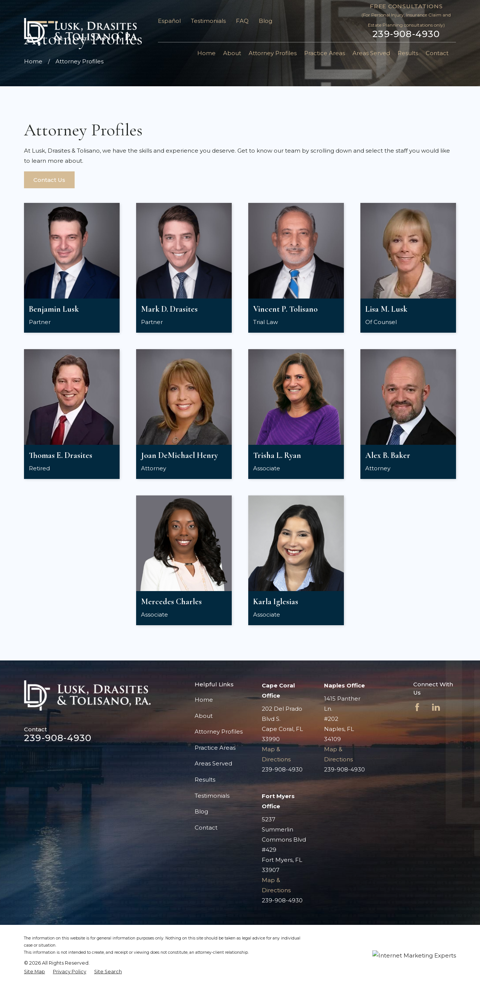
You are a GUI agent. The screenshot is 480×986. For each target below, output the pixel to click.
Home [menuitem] (206, 53)
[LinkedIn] (436, 707)
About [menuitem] (232, 53)
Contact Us (49, 179)
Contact (206, 827)
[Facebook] (417, 707)
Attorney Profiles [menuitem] (273, 53)
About (204, 715)
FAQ (242, 20)
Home (204, 699)
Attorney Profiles (219, 731)
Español (169, 20)
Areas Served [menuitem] (371, 53)
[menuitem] (34, 972)
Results (205, 779)
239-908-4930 (406, 34)
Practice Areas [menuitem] (324, 53)
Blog (265, 20)
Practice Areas (215, 747)
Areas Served (213, 763)
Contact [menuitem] (437, 53)
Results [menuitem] (408, 53)
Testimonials (208, 20)
